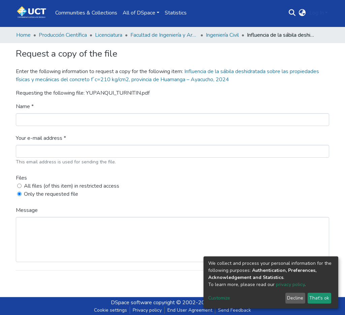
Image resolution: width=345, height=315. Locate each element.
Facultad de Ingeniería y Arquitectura (164, 35)
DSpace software (131, 302)
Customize (219, 298)
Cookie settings (110, 310)
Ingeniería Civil (222, 35)
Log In (316, 13)
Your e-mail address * (41, 138)
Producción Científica (63, 35)
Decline (295, 298)
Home (23, 35)
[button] (302, 13)
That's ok (319, 298)
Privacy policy (147, 310)
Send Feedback (234, 310)
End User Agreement (189, 310)
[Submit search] (292, 12)
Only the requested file (51, 194)
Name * (25, 106)
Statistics (176, 13)
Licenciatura (108, 35)
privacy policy (290, 284)
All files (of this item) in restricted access (71, 186)
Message (27, 210)
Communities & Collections (86, 13)
